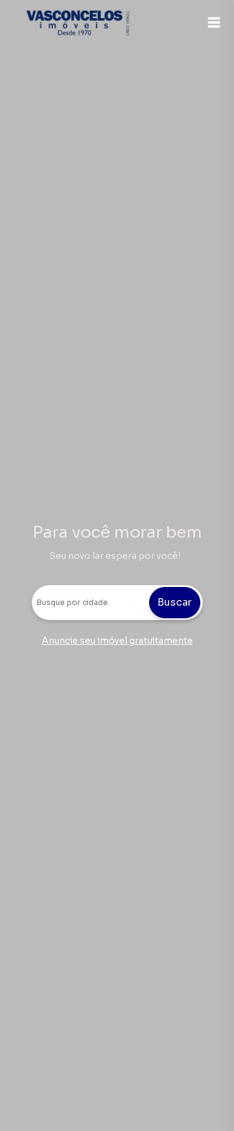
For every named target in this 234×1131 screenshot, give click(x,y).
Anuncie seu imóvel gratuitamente (117, 640)
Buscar (174, 602)
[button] (214, 22)
